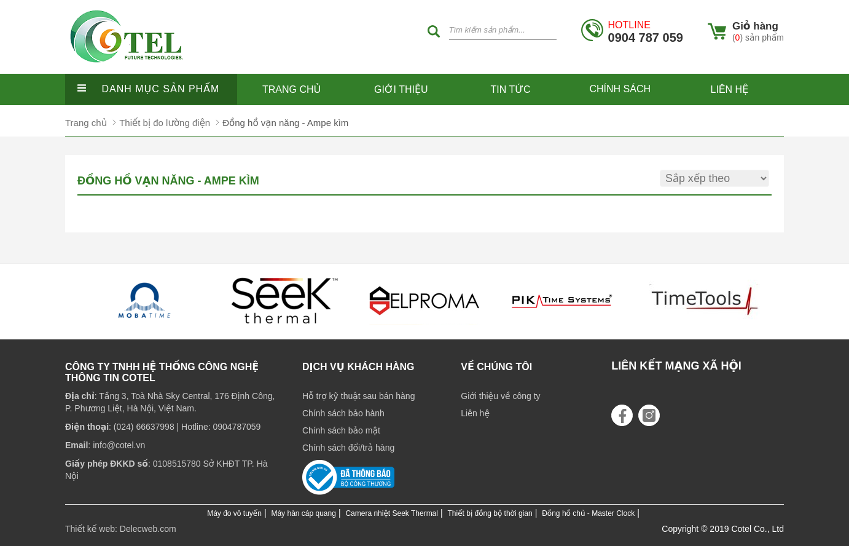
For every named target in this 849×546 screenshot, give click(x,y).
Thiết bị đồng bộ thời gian (490, 513)
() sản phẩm (758, 37)
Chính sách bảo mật (341, 430)
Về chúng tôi (496, 367)
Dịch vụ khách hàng (358, 367)
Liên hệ (730, 89)
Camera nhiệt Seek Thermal (391, 513)
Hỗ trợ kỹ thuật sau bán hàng (358, 396)
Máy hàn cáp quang (303, 513)
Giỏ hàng (755, 26)
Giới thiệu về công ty (500, 396)
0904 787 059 (645, 32)
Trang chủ (291, 89)
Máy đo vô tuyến (234, 513)
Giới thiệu (401, 89)
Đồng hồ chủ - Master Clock (588, 513)
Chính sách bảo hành (343, 413)
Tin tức (511, 89)
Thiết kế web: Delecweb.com (120, 529)
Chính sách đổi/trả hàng (348, 448)
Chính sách (620, 89)
